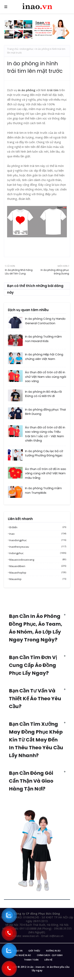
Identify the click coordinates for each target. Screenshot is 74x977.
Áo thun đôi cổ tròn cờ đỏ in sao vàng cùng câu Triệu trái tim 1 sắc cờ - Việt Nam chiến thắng (45, 434)
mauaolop (37, 579)
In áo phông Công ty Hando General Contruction (45, 321)
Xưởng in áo (53, 950)
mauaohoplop (37, 572)
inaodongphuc (37, 540)
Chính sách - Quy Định (50, 955)
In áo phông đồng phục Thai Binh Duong (45, 411)
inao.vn (18, 950)
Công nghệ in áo (21, 955)
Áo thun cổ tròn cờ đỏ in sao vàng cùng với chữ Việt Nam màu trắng (45, 473)
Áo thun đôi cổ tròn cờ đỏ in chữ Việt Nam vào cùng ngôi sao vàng (45, 376)
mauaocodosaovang (37, 559)
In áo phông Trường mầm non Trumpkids (43, 490)
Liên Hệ (48, 959)
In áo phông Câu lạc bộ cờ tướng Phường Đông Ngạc (44, 453)
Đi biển (37, 527)
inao (37, 533)
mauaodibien (37, 566)
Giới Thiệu (34, 950)
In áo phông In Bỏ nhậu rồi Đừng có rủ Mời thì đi (43, 394)
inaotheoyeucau (37, 546)
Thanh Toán (31, 959)
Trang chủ (12, 49)
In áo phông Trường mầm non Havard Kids (43, 338)
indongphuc (27, 49)
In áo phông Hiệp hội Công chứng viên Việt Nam (44, 356)
